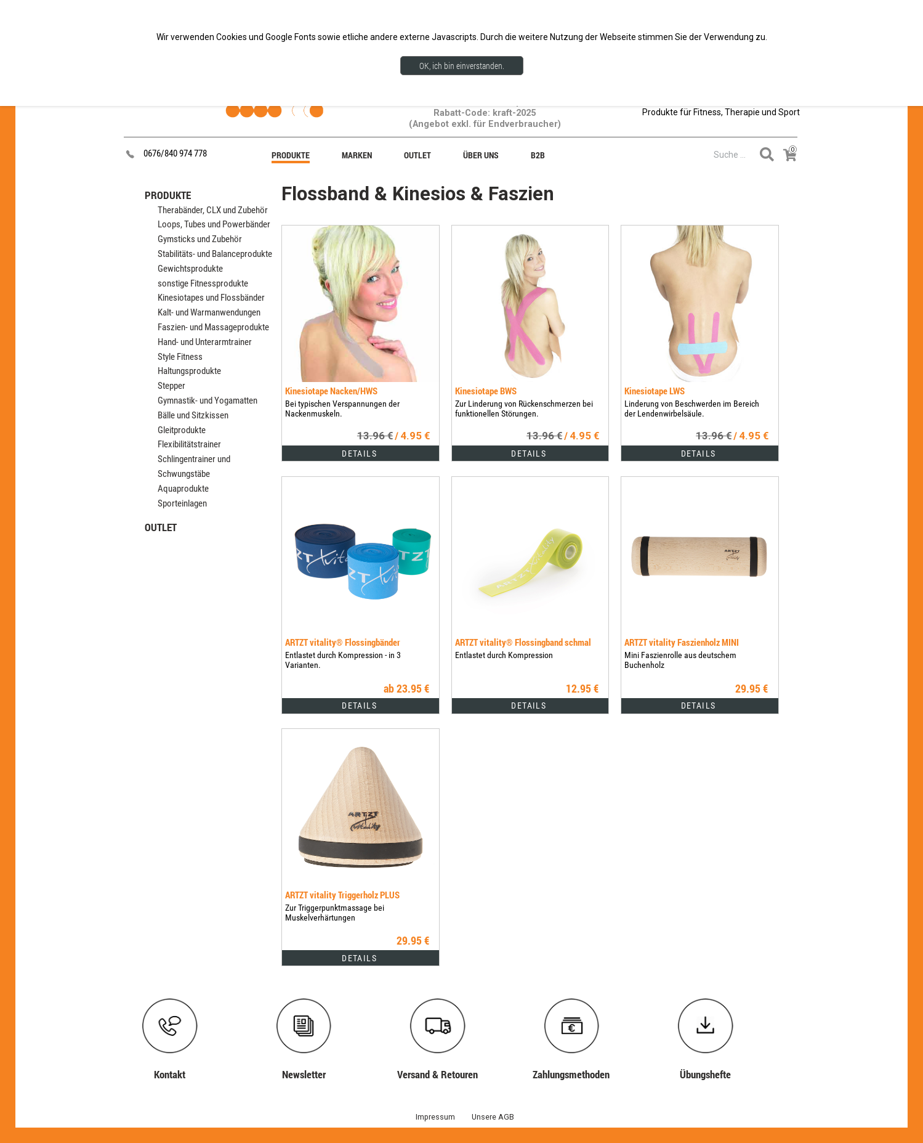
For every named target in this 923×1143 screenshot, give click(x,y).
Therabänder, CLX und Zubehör (213, 210)
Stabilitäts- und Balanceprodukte (215, 253)
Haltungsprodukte (189, 370)
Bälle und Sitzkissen (193, 415)
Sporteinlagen (182, 503)
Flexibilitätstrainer (189, 444)
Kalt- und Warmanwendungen (209, 312)
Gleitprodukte (182, 430)
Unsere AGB (493, 1116)
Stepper (171, 385)
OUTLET (161, 527)
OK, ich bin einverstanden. (461, 65)
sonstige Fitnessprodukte (203, 283)
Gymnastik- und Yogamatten (207, 400)
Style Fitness (180, 356)
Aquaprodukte (183, 488)
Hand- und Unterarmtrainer (205, 342)
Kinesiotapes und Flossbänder (211, 297)
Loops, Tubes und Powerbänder (214, 224)
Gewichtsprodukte (190, 268)
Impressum (435, 1116)
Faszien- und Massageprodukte (213, 327)
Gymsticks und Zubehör (200, 239)
